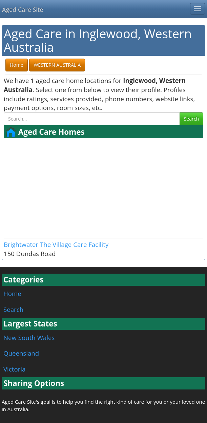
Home (12, 293)
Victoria (14, 369)
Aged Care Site (22, 9)
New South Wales (29, 337)
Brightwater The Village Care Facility (56, 244)
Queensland (21, 353)
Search (191, 118)
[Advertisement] (103, 187)
